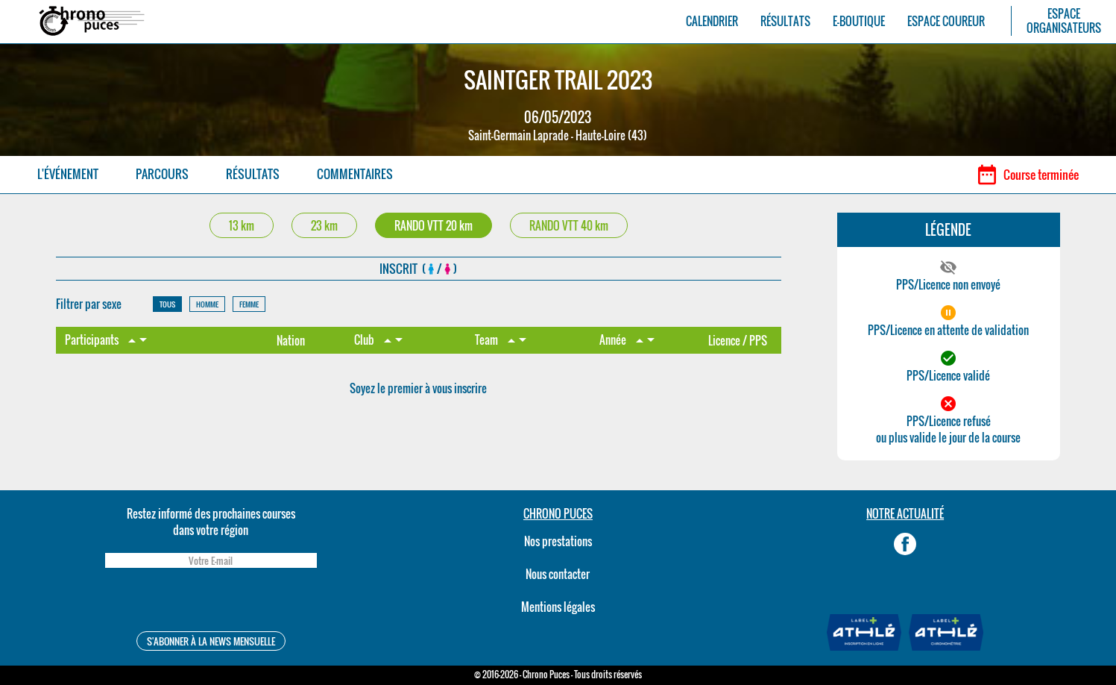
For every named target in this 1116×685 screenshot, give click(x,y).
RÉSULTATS (785, 21)
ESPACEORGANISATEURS (1064, 21)
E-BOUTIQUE (859, 21)
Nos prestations (558, 541)
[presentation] (211, 601)
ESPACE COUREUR (946, 21)
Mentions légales (558, 606)
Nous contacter (558, 574)
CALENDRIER (712, 21)
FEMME (249, 304)
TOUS (167, 304)
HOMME (207, 304)
